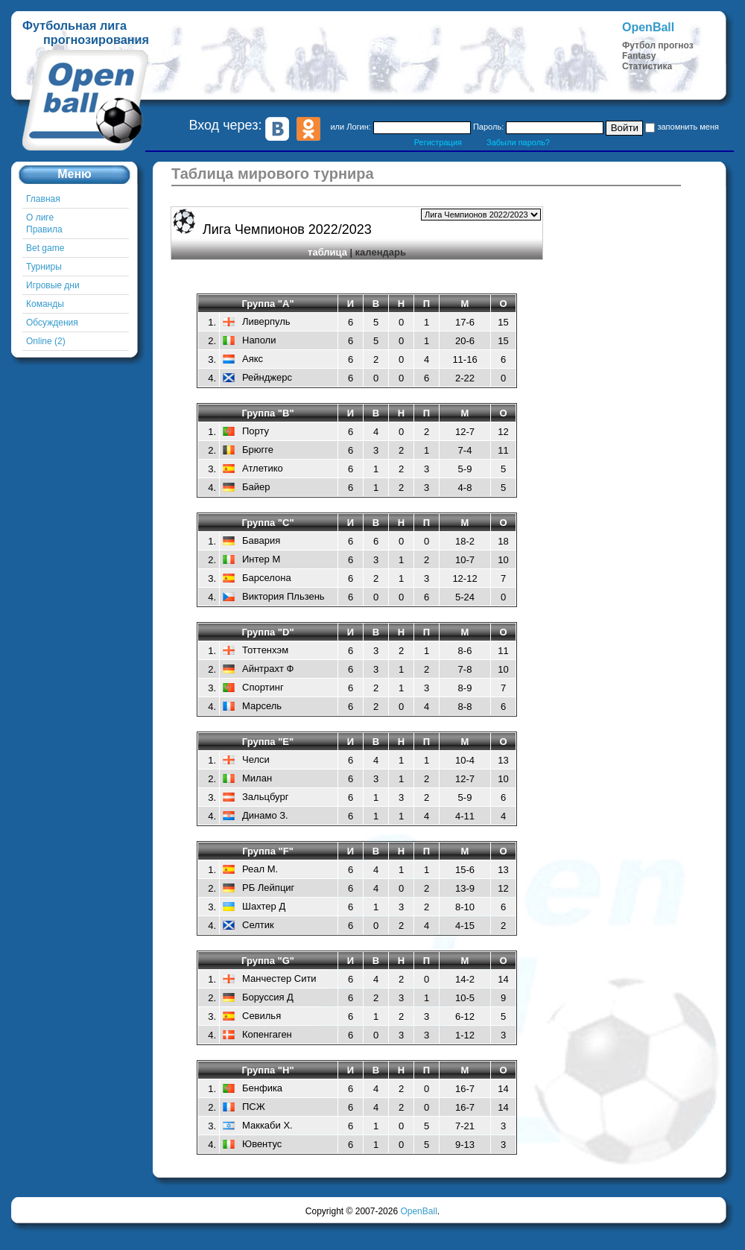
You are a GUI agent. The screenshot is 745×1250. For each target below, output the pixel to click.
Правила (44, 229)
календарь (380, 252)
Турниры (44, 266)
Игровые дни (53, 285)
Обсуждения (52, 322)
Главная (43, 199)
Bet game (45, 248)
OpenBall (418, 1211)
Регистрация (438, 142)
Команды (45, 304)
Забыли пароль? (518, 142)
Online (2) (46, 341)
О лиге (40, 217)
